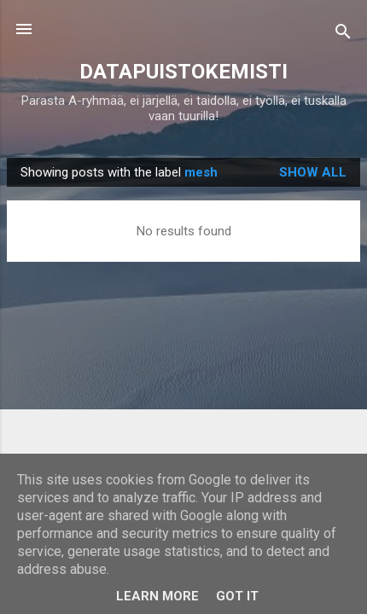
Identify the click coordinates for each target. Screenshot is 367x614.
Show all (313, 172)
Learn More (157, 596)
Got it (237, 596)
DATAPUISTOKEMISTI (183, 72)
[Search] (343, 35)
